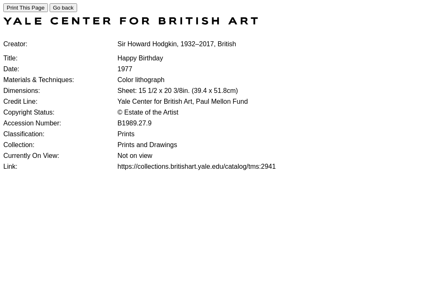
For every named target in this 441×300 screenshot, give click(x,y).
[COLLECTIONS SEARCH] (130, 22)
